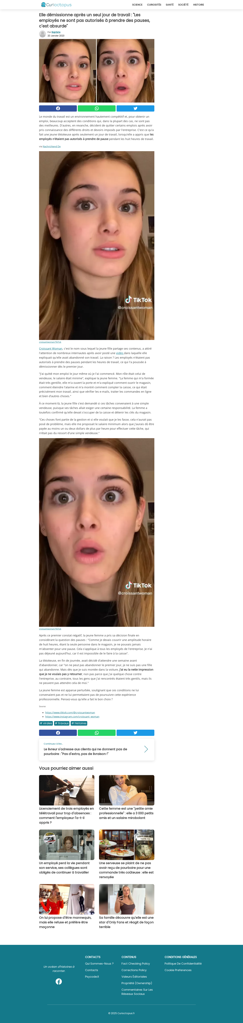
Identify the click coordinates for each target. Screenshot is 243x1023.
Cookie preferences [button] (178, 970)
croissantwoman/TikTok (50, 342)
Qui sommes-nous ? (99, 964)
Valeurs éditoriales (134, 977)
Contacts (91, 970)
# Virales (46, 723)
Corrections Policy (134, 970)
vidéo (120, 353)
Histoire (198, 5)
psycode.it (92, 977)
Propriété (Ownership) (137, 983)
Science (137, 5)
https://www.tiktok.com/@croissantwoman (70, 712)
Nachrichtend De (52, 146)
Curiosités (154, 5)
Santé (170, 5)
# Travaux (62, 723)
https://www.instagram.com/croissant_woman (72, 716)
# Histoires (78, 723)
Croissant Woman (50, 348)
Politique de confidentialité (183, 964)
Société (183, 5)
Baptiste (56, 32)
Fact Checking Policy (136, 964)
